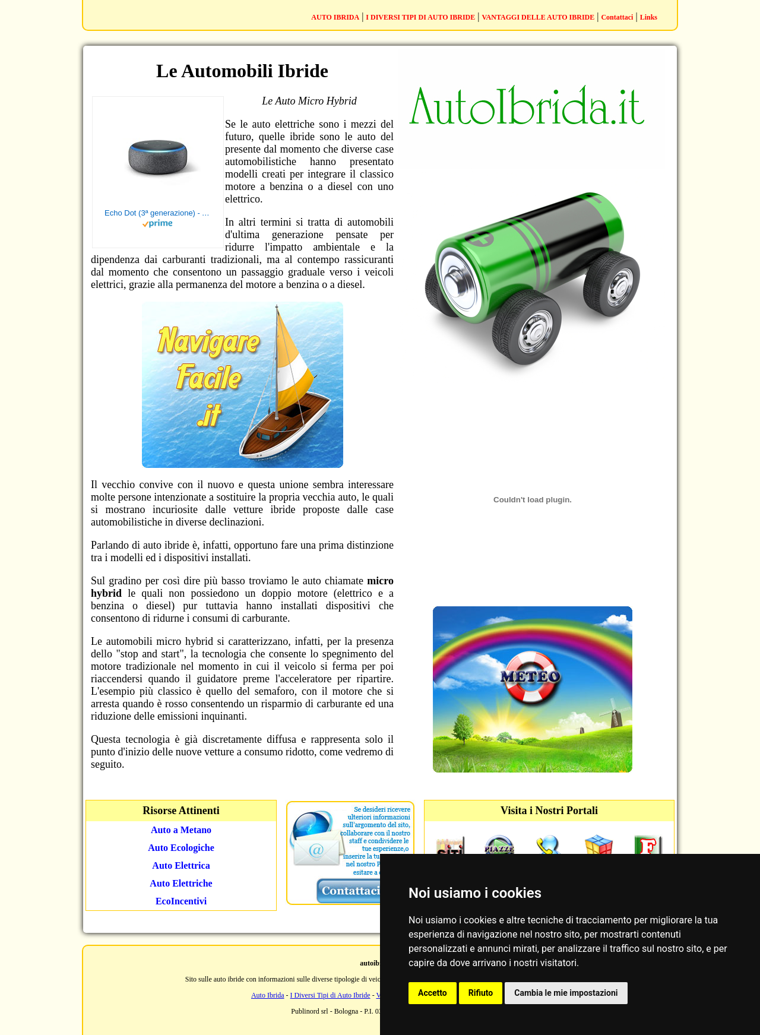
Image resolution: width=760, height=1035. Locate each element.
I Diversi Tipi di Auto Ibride (330, 995)
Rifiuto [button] (480, 993)
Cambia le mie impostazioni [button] (566, 993)
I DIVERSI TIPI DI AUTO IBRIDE (420, 17)
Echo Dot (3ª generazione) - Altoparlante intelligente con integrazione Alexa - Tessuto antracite (157, 212)
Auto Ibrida (267, 995)
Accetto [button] (432, 993)
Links (648, 17)
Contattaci (617, 17)
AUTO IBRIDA (335, 17)
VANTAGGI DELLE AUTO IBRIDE (538, 17)
